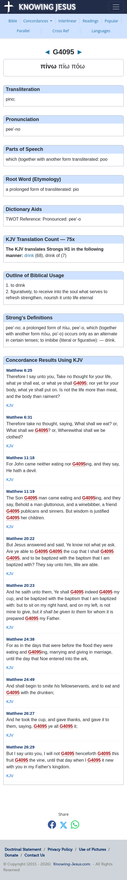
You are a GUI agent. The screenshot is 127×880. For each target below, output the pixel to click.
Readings (91, 20)
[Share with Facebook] (52, 824)
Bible (13, 20)
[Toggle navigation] (116, 6)
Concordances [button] (36, 20)
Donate (11, 855)
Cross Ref (61, 30)
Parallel (23, 30)
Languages (101, 30)
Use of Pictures (92, 849)
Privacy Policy (60, 849)
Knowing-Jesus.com (71, 864)
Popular (111, 20)
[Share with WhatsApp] (75, 824)
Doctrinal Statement (23, 849)
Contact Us (34, 855)
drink (29, 255)
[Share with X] (63, 825)
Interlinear (67, 20)
